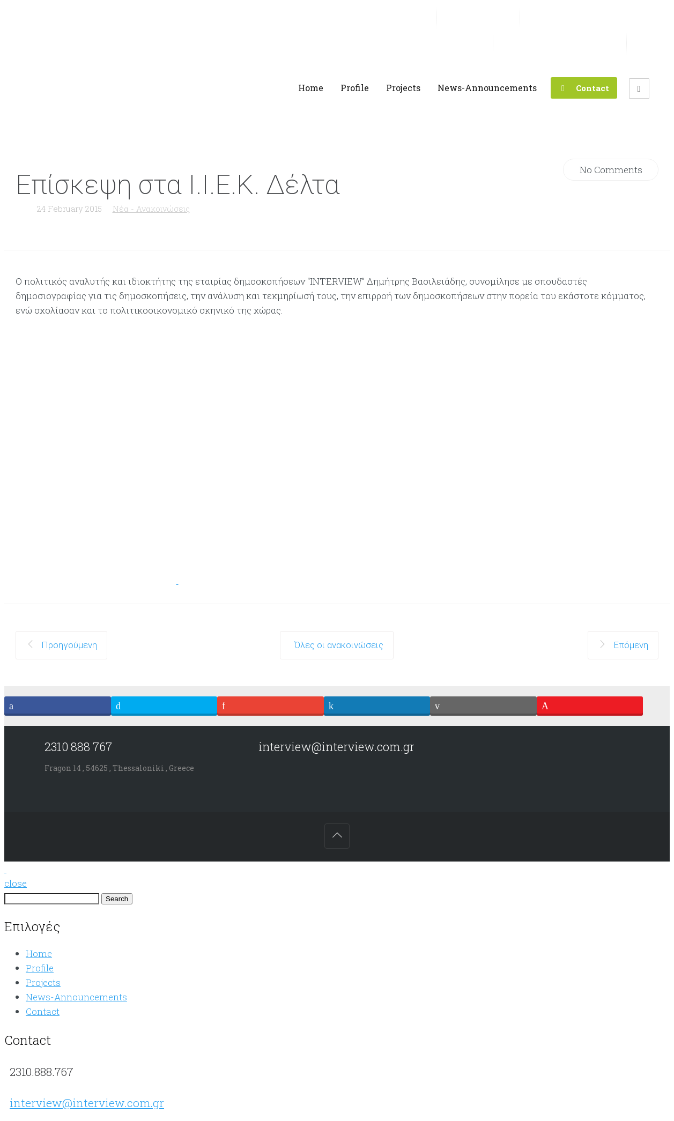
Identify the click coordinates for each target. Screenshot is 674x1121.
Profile (40, 968)
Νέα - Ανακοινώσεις (151, 208)
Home (39, 953)
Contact (43, 1011)
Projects (43, 982)
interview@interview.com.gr (87, 1102)
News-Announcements (76, 997)
